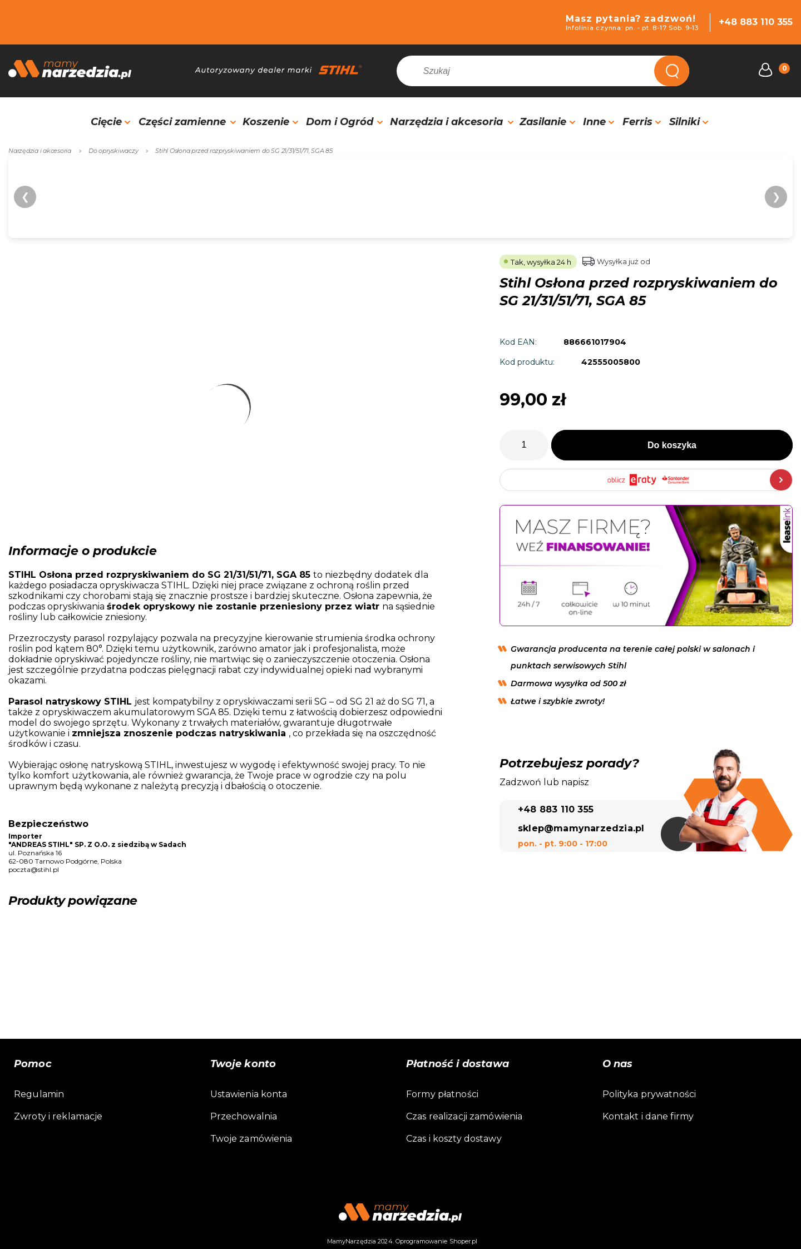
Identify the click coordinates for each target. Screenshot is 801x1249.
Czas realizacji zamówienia (464, 1116)
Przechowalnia (244, 1116)
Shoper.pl (463, 1241)
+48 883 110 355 (756, 22)
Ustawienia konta (249, 1094)
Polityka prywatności (649, 1094)
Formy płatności (442, 1094)
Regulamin (39, 1094)
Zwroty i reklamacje (58, 1116)
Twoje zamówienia (251, 1138)
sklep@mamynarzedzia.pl (581, 828)
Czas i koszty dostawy (454, 1138)
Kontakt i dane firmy (648, 1116)
